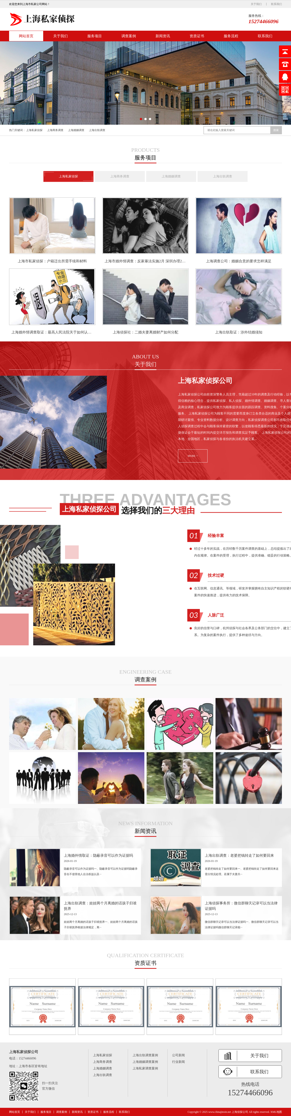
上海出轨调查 (97, 130)
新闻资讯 (163, 36)
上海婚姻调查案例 (145, 1062)
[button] (141, 119)
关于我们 (256, 4)
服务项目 (94, 36)
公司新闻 (178, 1055)
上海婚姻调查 (76, 130)
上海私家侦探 (34, 130)
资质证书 (197, 36)
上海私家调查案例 (145, 1068)
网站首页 (26, 36)
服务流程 (231, 36)
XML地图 (276, 1112)
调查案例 (128, 36)
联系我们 (276, 4)
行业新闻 (178, 1062)
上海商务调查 (55, 130)
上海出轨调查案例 (145, 1055)
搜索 (276, 130)
